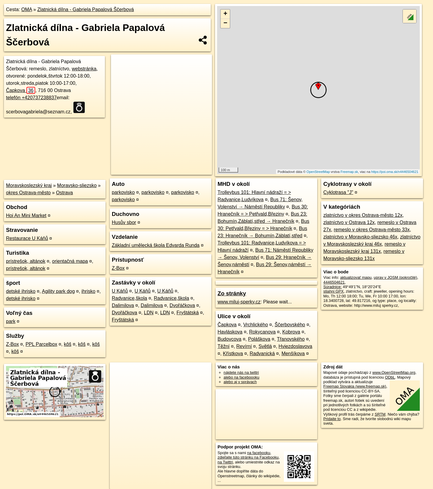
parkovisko (123, 192)
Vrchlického (255, 324)
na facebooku (258, 453)
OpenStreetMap (318, 172)
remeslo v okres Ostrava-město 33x (372, 229)
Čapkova (20, 90)
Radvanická (262, 353)
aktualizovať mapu (355, 277)
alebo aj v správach (240, 382)
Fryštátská (188, 312)
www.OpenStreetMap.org (393, 372)
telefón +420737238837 (31, 97)
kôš (67, 344)
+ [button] (225, 14)
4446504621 (334, 282)
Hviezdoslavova (295, 346)
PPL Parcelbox (41, 344)
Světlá (265, 346)
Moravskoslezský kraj (29, 185)
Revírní (244, 346)
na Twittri (225, 462)
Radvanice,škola (129, 298)
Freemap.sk (349, 172)
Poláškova (259, 339)
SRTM (380, 414)
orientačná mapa (70, 261)
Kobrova (291, 331)
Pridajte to (332, 419)
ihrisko (88, 291)
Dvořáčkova (182, 305)
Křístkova (233, 353)
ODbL (390, 377)
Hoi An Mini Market (26, 215)
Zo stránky (232, 293)
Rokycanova (262, 331)
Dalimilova (123, 305)
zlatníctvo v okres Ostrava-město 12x (362, 215)
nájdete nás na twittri (241, 372)
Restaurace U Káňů (27, 238)
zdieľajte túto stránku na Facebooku (248, 457)
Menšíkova (293, 353)
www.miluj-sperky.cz (239, 301)
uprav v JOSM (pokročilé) (395, 277)
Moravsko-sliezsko (77, 185)
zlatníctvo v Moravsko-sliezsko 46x (360, 236)
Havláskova (230, 331)
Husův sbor (124, 222)
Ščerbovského (290, 324)
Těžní (224, 346)
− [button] (225, 23)
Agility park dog (58, 291)
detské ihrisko (20, 291)
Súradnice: (332, 286)
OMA (26, 9)
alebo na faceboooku (241, 377)
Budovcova (229, 339)
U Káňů (120, 291)
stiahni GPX (333, 291)
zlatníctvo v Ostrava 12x (349, 222)
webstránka (84, 68)
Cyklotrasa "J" (338, 192)
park (10, 321)
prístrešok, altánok (25, 261)
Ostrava (64, 192)
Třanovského (291, 339)
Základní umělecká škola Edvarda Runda (156, 245)
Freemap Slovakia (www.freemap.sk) (354, 386)
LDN (149, 312)
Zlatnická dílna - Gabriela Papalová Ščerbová (85, 9)
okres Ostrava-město (28, 192)
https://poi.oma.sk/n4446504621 (395, 172)
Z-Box (12, 344)
